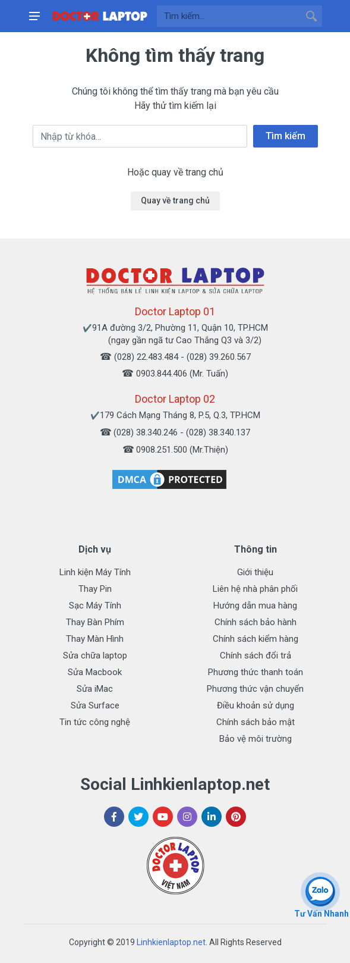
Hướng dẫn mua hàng (255, 605)
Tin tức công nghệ (94, 722)
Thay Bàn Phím (95, 622)
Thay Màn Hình (95, 638)
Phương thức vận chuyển (255, 688)
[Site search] (229, 16)
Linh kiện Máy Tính (95, 572)
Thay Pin (95, 589)
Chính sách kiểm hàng (255, 638)
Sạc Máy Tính (95, 605)
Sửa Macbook (95, 672)
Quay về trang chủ (175, 200)
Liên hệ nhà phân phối (255, 589)
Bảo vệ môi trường (255, 738)
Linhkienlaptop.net (171, 942)
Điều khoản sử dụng (255, 705)
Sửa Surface (95, 705)
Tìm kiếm (285, 136)
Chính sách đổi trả (255, 655)
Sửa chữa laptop (95, 655)
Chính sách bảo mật (255, 722)
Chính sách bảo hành (256, 622)
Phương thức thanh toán (255, 672)
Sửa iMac (95, 688)
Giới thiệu (255, 572)
